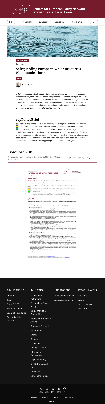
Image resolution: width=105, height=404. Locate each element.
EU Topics (43, 23)
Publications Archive (64, 295)
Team (9, 300)
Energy (33, 335)
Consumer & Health (39, 326)
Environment (36, 330)
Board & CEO (13, 304)
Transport (35, 343)
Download (91, 160)
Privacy (45, 397)
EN (19, 80)
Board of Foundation (16, 313)
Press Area (83, 295)
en (11, 23)
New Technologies (39, 376)
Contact (56, 397)
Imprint (34, 397)
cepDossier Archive (63, 300)
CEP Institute (15, 290)
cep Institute (27, 23)
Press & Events (77, 23)
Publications (59, 23)
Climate (34, 339)
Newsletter (83, 308)
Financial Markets (38, 347)
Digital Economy (38, 359)
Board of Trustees (15, 308)
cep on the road (85, 304)
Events (81, 300)
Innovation (35, 371)
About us (11, 295)
